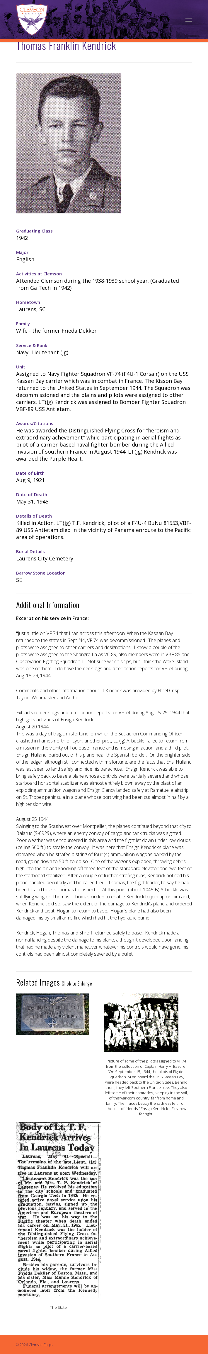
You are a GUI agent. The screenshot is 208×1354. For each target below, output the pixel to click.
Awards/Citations (34, 423)
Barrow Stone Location (41, 573)
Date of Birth (30, 473)
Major (22, 252)
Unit (20, 367)
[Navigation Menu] (188, 20)
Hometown (28, 302)
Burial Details (30, 551)
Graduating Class (34, 231)
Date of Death (31, 494)
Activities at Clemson (39, 274)
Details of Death (34, 516)
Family (23, 323)
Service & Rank (31, 345)
